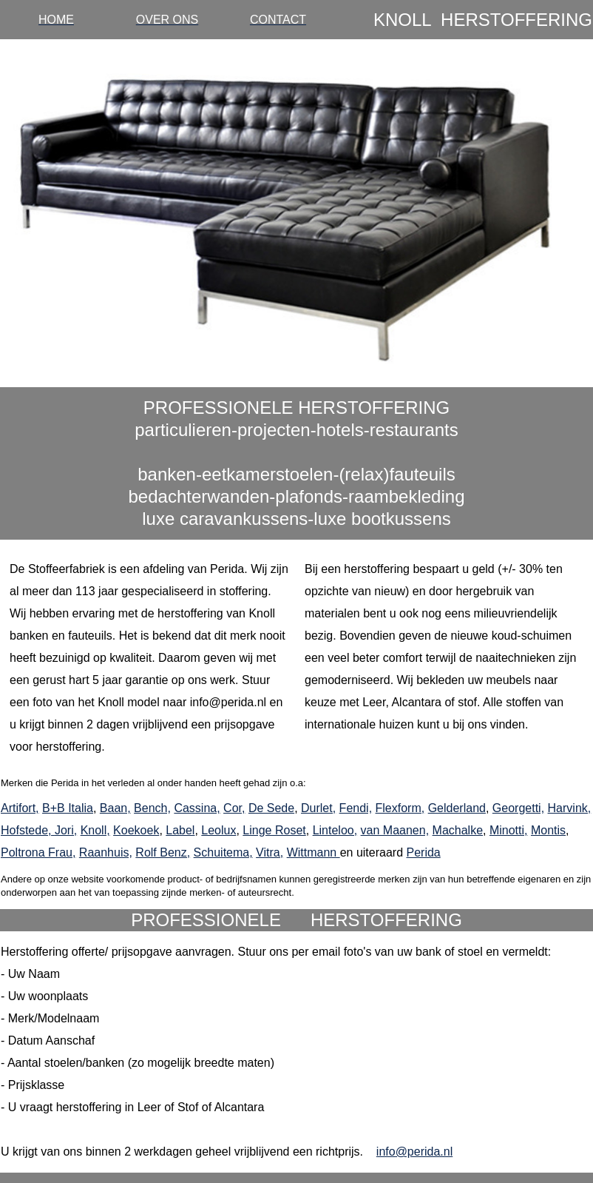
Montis (548, 830)
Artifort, (20, 808)
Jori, (66, 830)
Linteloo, (335, 830)
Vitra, (269, 852)
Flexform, (400, 808)
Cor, (234, 808)
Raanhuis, (105, 852)
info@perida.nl (414, 1151)
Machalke (458, 830)
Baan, (115, 808)
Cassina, (197, 808)
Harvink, (570, 808)
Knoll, (95, 830)
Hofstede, (28, 830)
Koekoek (136, 830)
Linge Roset (274, 830)
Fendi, (355, 808)
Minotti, (508, 830)
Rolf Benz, (162, 852)
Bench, (152, 808)
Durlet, (318, 808)
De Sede (271, 808)
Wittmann (313, 852)
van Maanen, (395, 830)
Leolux (218, 830)
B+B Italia (67, 808)
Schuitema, (223, 852)
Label (180, 830)
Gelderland (457, 808)
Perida (423, 852)
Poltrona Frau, (38, 852)
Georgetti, (518, 808)
